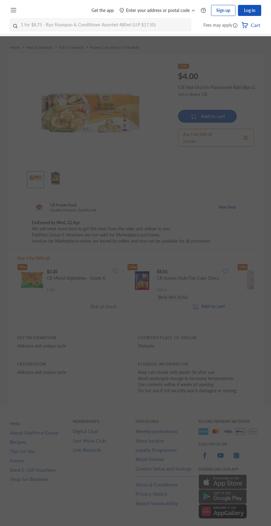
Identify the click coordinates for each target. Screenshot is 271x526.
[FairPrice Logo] (36, 10)
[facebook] (205, 459)
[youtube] (220, 459)
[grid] (135, 290)
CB (204, 94)
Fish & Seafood (71, 47)
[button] (235, 26)
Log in (249, 10)
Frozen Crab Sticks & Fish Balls (114, 47)
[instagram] (236, 459)
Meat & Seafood (39, 47)
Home (15, 47)
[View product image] (35, 178)
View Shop (227, 207)
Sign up (223, 10)
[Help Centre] (203, 10)
